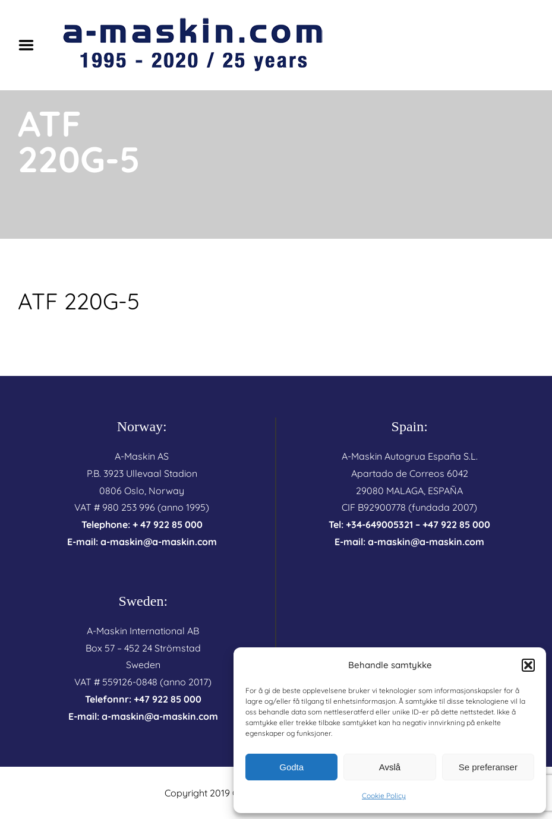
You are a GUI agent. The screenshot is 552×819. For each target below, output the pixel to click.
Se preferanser (488, 767)
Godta (291, 767)
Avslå (389, 767)
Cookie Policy (384, 795)
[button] (528, 665)
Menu (30, 45)
